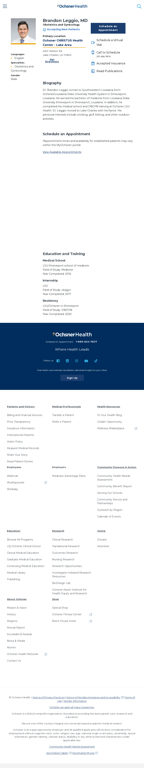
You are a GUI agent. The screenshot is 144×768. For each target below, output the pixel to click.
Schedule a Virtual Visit (109, 42)
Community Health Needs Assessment (113, 477)
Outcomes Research (65, 552)
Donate (102, 539)
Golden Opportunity (109, 421)
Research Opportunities (67, 566)
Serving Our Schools (109, 493)
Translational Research (66, 546)
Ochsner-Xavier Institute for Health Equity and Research (69, 591)
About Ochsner (17, 599)
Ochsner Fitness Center (67, 614)
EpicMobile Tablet (57, 753)
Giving (101, 530)
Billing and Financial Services (24, 415)
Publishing (13, 579)
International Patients (20, 435)
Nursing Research (63, 559)
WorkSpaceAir (15, 482)
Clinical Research (62, 539)
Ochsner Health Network (22, 654)
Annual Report (16, 627)
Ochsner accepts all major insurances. (72, 707)
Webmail (12, 476)
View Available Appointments (62, 152)
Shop (55, 599)
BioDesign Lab (61, 583)
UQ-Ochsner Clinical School (24, 546)
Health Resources (108, 406)
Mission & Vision (17, 607)
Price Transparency (18, 421)
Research (58, 530)
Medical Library (16, 572)
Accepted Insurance (110, 63)
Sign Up (75, 378)
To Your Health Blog (109, 415)
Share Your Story (17, 454)
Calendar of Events (109, 516)
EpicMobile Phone (84, 753)
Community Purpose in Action (116, 467)
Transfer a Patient (63, 415)
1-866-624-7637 (86, 341)
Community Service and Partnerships (112, 501)
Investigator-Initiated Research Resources (71, 574)
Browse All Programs (20, 539)
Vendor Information (75, 700)
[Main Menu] (5, 6)
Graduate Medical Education (24, 559)
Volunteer (103, 546)
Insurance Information (21, 428)
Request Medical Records (23, 448)
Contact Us (14, 660)
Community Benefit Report (114, 486)
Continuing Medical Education (25, 566)
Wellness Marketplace (110, 428)
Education (13, 530)
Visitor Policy (15, 441)
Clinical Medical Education (23, 552)
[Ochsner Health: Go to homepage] (72, 5)
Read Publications (109, 71)
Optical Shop (60, 607)
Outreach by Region (109, 510)
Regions (12, 621)
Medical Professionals (66, 406)
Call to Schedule (110, 54)
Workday (12, 489)
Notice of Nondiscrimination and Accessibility (93, 697)
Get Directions (52, 60)
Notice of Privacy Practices (49, 697)
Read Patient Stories (20, 461)
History (11, 614)
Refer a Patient (61, 421)
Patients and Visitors (21, 406)
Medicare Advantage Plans (69, 476)
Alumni (11, 647)
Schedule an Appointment (108, 28)
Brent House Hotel (64, 621)
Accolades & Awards (19, 634)
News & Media (16, 640)
